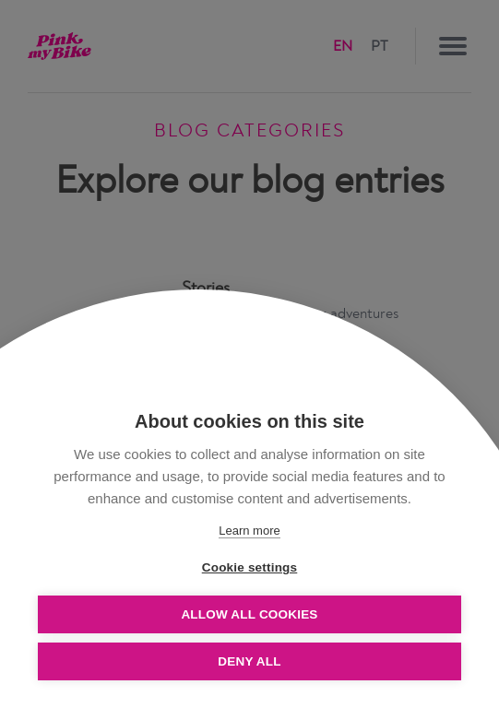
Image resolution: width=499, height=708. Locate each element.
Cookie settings (250, 567)
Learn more (249, 530)
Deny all (249, 661)
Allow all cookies (249, 614)
